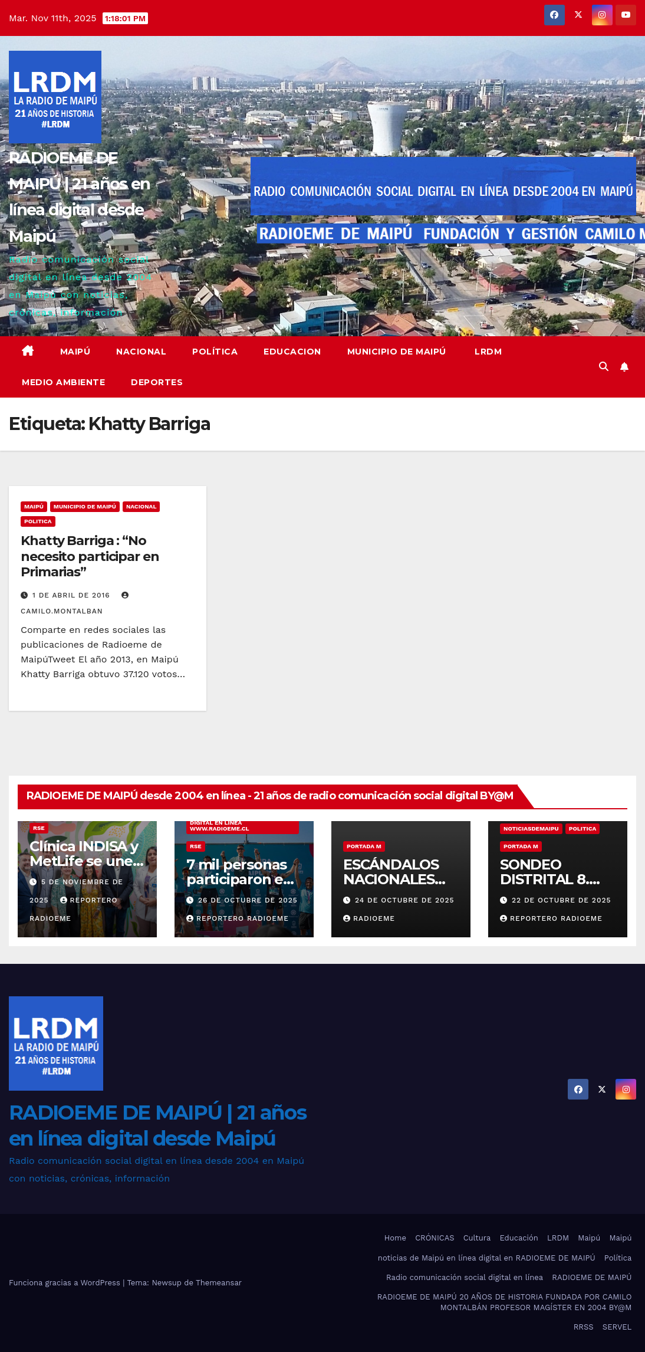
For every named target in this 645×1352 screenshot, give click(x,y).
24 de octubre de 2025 (405, 900)
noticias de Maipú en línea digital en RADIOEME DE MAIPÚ (486, 1257)
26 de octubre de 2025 (248, 900)
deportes (157, 382)
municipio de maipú (85, 506)
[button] (603, 366)
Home (395, 1237)
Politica (38, 521)
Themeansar (219, 1282)
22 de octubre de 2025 (561, 900)
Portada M (364, 846)
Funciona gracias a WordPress (66, 1282)
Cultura (477, 1237)
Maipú (75, 351)
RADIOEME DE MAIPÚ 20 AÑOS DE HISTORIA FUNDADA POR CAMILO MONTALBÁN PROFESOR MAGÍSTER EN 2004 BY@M (504, 1302)
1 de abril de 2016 (72, 595)
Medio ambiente (63, 382)
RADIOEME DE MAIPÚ (591, 1277)
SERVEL (617, 1327)
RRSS (584, 1327)
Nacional (141, 351)
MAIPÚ (34, 506)
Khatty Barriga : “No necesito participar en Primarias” (90, 556)
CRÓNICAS (434, 1237)
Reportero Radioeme (237, 918)
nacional (141, 506)
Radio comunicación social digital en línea (464, 1277)
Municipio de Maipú (396, 351)
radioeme (369, 918)
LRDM (487, 351)
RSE (39, 828)
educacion (292, 351)
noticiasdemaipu (531, 828)
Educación (518, 1237)
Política (215, 351)
